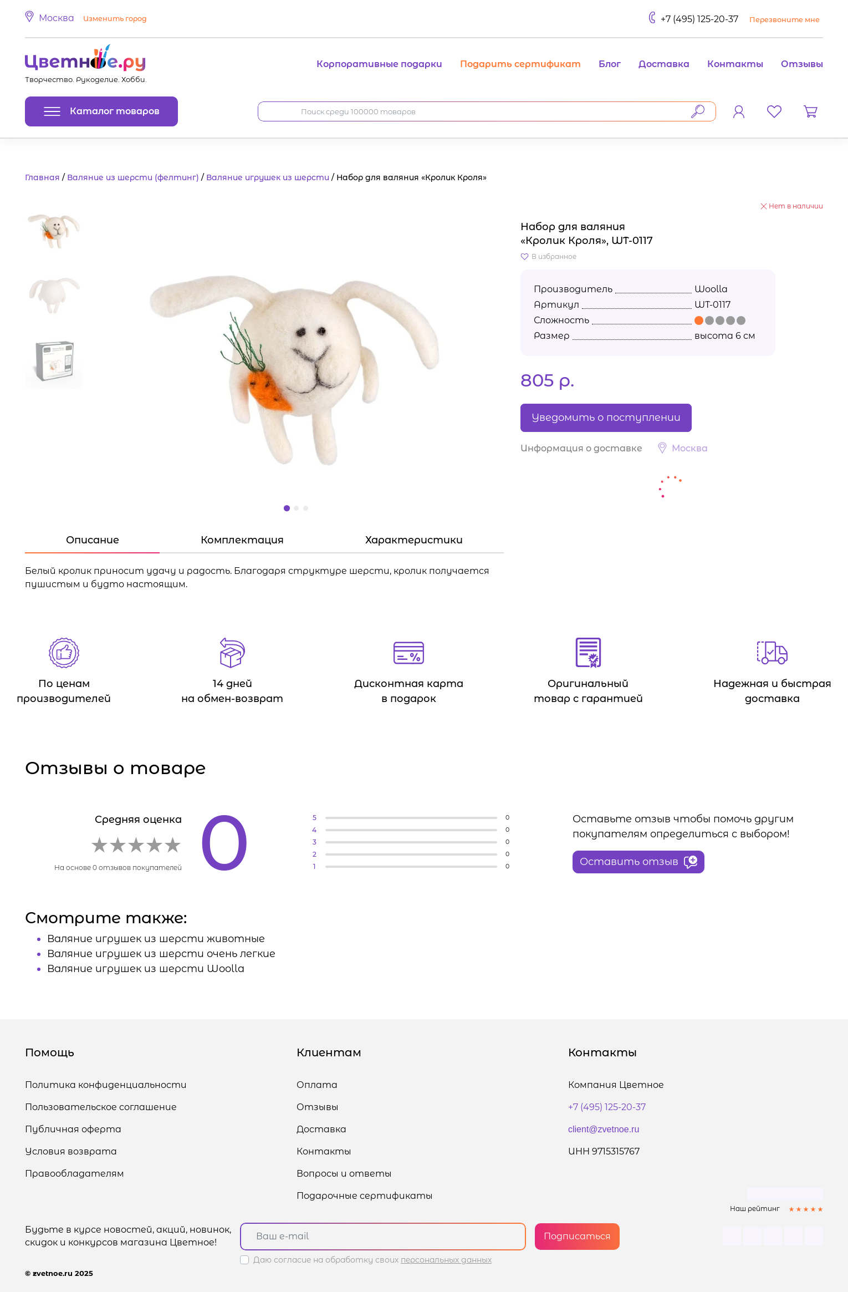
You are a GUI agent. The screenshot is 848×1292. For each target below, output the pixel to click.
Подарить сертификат (520, 64)
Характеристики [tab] (414, 540)
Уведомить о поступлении (606, 417)
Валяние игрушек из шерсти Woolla (145, 969)
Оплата (317, 1085)
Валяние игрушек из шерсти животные (156, 939)
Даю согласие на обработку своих (372, 1260)
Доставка (663, 64)
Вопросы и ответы (344, 1173)
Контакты (735, 64)
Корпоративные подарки (379, 64)
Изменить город (115, 18)
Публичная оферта (73, 1129)
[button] (87, 19)
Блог (610, 64)
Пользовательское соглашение (101, 1107)
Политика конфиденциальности (106, 1085)
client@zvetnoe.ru (603, 1129)
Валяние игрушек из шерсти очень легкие (161, 954)
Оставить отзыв (638, 862)
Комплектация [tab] (242, 540)
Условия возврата (71, 1151)
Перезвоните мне (784, 20)
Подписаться (577, 1236)
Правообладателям (74, 1173)
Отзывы (802, 64)
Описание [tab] (92, 540)
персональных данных (446, 1260)
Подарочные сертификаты (365, 1196)
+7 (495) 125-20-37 (699, 19)
